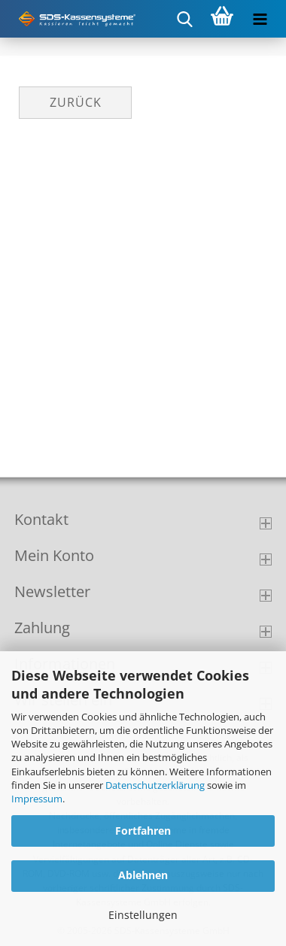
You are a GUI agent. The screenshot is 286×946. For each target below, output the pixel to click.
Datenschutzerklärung (155, 785)
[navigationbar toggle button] (259, 19)
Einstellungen (143, 915)
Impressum (36, 798)
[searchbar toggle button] (184, 19)
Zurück (76, 102)
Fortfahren (143, 830)
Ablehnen (143, 875)
